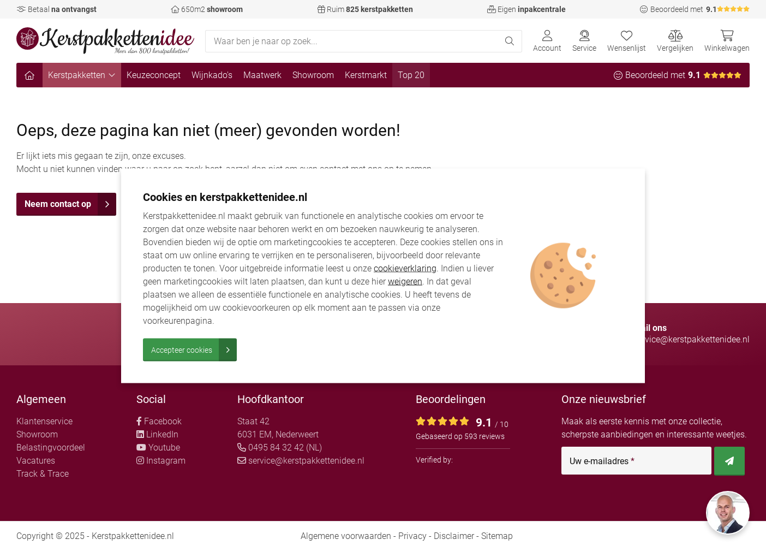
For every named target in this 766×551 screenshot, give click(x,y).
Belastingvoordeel (50, 447)
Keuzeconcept (154, 75)
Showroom (313, 75)
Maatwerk (262, 75)
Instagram (160, 460)
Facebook (159, 421)
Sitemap (497, 536)
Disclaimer (454, 536)
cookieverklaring (405, 268)
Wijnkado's (212, 75)
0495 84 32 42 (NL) (279, 447)
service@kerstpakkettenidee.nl (300, 460)
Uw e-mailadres (602, 461)
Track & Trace (42, 474)
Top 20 (411, 75)
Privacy (412, 536)
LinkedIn (157, 434)
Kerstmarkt (366, 75)
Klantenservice (44, 421)
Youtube (158, 447)
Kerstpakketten (82, 75)
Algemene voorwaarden (346, 536)
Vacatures (35, 460)
